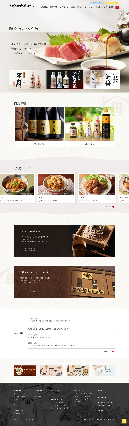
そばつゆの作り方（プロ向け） (60, 405)
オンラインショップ (110, 3)
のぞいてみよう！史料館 (81, 399)
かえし (16, 399)
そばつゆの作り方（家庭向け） (60, 408)
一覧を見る (108, 351)
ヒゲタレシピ (64, 7)
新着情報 (101, 411)
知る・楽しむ (89, 7)
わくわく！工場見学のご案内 (82, 396)
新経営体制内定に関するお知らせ (39, 337)
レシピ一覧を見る (106, 207)
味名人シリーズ (18, 410)
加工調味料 (38, 396)
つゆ (15, 402)
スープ (16, 407)
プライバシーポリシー (30, 419)
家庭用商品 (53, 7)
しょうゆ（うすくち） (20, 396)
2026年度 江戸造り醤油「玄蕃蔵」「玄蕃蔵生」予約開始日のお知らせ (51, 345)
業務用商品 (44, 7)
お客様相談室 (108, 7)
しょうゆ (37, 393)
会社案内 (99, 7)
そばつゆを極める (76, 7)
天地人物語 (77, 402)
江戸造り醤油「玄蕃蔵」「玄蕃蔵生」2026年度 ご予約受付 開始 (49, 329)
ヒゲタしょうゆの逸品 (57, 402)
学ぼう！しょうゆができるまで (83, 393)
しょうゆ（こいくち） (20, 393)
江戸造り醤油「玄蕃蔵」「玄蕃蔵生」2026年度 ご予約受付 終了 (49, 321)
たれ (15, 404)
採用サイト (95, 3)
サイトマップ (17, 419)
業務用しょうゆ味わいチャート (23, 413)
